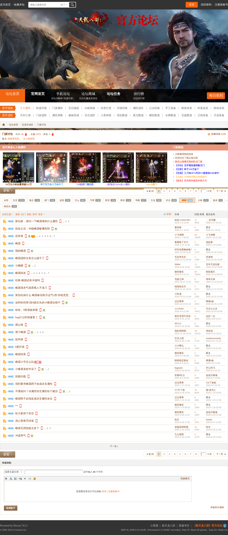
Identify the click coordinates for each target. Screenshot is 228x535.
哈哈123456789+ (183, 220)
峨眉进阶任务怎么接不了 (29, 258)
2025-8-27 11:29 (213, 341)
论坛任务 (113, 94)
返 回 (151, 191)
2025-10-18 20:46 (214, 311)
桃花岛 (10, 206)
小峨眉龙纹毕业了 (25, 369)
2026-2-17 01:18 (213, 223)
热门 (23, 214)
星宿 (110, 200)
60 (196, 271)
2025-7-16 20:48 (213, 407)
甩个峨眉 (20, 332)
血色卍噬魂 (211, 375)
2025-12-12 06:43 (214, 274)
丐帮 (95, 200)
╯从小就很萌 (28, 138)
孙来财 (209, 257)
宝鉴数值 (186, 115)
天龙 (156, 200)
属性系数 (57, 115)
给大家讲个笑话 (24, 413)
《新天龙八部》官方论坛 (207, 525)
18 (196, 390)
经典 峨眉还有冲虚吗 (27, 280)
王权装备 (203, 115)
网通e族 (210, 301)
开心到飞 (210, 368)
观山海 (19, 324)
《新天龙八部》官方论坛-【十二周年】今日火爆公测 (3, 124)
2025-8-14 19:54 (213, 356)
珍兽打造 (106, 108)
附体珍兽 (186, 108)
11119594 (179, 308)
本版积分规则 (217, 507)
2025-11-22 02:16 (214, 282)
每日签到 (216, 95)
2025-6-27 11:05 (213, 422)
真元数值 (138, 115)
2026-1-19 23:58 (213, 245)
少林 (203, 200)
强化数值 (122, 115)
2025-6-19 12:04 (213, 437)
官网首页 (38, 94)
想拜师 (19, 339)
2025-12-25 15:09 (214, 259)
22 (196, 220)
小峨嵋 (19, 265)
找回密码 (206, 4)
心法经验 (154, 108)
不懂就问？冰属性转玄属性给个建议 (36, 391)
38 (196, 331)
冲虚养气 (20, 435)
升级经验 (122, 108)
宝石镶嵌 (73, 108)
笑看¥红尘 (180, 375)
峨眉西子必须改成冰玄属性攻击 (33, 398)
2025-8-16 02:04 (213, 348)
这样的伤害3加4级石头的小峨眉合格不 (37, 302)
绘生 (177, 419)
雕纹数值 (154, 115)
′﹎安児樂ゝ (212, 220)
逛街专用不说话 (183, 316)
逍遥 (64, 200)
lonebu (209, 419)
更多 (40, 214)
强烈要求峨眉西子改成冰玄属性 (33, 383)
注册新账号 (221, 4)
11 (196, 264)
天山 (80, 200)
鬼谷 (34, 200)
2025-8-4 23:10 (213, 370)
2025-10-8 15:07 (213, 319)
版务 (218, 200)
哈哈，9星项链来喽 (26, 310)
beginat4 (178, 368)
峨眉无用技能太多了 (27, 428)
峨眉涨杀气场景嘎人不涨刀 (31, 287)
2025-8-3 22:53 (213, 385)
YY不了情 (180, 390)
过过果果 (179, 301)
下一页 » (114, 446)
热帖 (29, 214)
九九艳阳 (179, 434)
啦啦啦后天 (180, 286)
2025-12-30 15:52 (214, 252)
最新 (17, 214)
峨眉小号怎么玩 (24, 361)
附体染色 (219, 108)
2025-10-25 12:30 (214, 304)
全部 (6, 200)
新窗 (169, 214)
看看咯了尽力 (181, 242)
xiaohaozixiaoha (213, 338)
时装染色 (203, 108)
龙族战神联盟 (181, 427)
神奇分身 (210, 279)
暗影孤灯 (210, 271)
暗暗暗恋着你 (181, 360)
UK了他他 (211, 382)
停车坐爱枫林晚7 (183, 249)
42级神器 (90, 108)
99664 (177, 264)
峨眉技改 (20, 273)
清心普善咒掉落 (24, 420)
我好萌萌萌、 (181, 331)
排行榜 (138, 96)
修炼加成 (73, 115)
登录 (191, 4)
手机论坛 (63, 96)
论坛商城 (88, 96)
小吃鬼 (178, 294)
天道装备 (219, 115)
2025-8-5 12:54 (213, 363)
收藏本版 (218, 134)
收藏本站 (19, 4)
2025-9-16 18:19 (213, 333)
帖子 (63, 4)
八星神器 (106, 115)
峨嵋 (187, 200)
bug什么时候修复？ (26, 317)
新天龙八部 (168, 525)
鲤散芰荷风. (14, 138)
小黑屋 (154, 525)
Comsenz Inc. (20, 530)
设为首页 (5, 4)
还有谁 (19, 236)
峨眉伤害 (20, 354)
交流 (19, 200)
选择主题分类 (12, 472)
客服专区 (184, 525)
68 (196, 234)
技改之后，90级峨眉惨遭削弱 (32, 228)
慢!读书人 (211, 390)
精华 (34, 214)
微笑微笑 (179, 271)
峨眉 (18, 243)
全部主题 (6, 214)
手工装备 (170, 108)
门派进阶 (41, 115)
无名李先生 (180, 257)
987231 (178, 323)
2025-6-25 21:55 (213, 429)
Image (15, 478)
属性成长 (138, 108)
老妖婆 (209, 242)
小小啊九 (179, 345)
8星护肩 (20, 346)
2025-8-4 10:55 (213, 378)
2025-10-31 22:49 (214, 296)
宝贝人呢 (179, 338)
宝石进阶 (90, 115)
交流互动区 (27, 124)
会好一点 (210, 316)
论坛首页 (12, 94)
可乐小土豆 (211, 308)
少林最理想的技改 (184, 154)
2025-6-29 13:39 (213, 415)
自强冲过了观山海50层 (186, 158)
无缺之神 (179, 279)
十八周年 (25, 108)
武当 (171, 200)
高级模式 (185, 478)
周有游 (209, 331)
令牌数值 (170, 115)
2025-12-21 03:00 (214, 267)
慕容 (125, 200)
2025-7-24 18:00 (213, 393)
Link (20, 478)
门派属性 (57, 108)
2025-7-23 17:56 (213, 400)
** (16, 406)
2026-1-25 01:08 (213, 237)
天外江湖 (25, 115)
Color (11, 478)
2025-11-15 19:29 (214, 289)
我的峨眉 (20, 250)
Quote (25, 478)
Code (30, 478)
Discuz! (17, 525)
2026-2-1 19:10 (213, 230)
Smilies (34, 478)
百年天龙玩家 (213, 264)
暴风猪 (178, 227)
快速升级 (41, 108)
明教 (140, 200)
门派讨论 (41, 124)
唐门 (49, 200)
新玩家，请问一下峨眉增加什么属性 (36, 221)
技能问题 (20, 376)
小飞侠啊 (179, 234)
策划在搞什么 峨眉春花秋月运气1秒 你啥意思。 (43, 295)
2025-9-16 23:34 (213, 326)
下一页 (219, 191)
